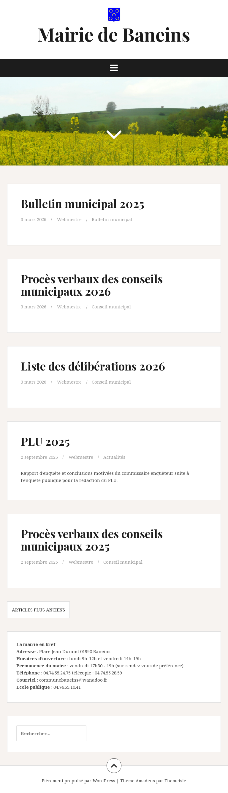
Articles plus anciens (38, 610)
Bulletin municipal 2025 (82, 203)
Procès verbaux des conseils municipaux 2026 (92, 285)
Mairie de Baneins (114, 34)
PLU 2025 (45, 441)
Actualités (114, 457)
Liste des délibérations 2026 (93, 365)
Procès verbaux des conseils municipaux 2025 (92, 540)
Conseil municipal (111, 307)
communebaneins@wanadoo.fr (73, 680)
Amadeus (145, 780)
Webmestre (69, 219)
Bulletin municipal (112, 219)
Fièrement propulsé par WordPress (78, 780)
